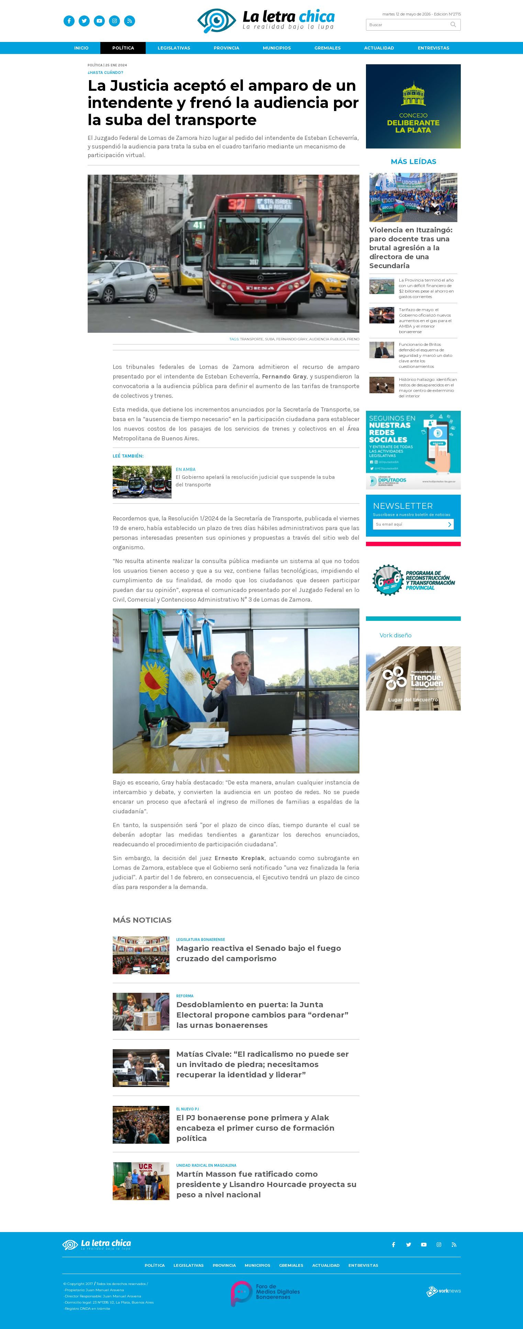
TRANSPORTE (251, 339)
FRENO (353, 339)
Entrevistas (433, 48)
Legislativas (174, 48)
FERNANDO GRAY (292, 339)
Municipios (277, 48)
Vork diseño (396, 635)
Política (123, 48)
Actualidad (379, 48)
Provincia (226, 48)
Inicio (81, 48)
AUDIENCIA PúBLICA (327, 339)
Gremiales (327, 48)
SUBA (270, 339)
